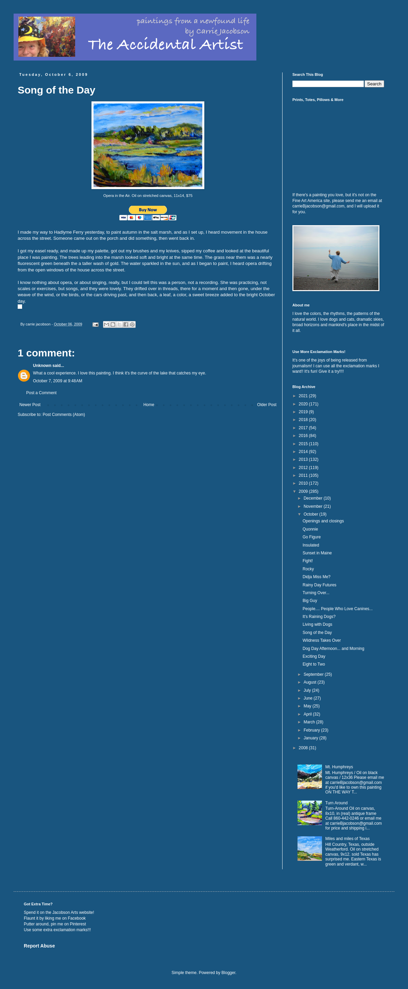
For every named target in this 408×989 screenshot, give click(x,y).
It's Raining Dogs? (319, 616)
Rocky (308, 569)
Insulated (311, 545)
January (311, 738)
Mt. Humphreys (339, 767)
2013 (304, 459)
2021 (304, 395)
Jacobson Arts (65, 912)
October (311, 514)
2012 (304, 467)
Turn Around (336, 803)
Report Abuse (39, 946)
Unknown (42, 365)
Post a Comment (41, 392)
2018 (304, 419)
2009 (304, 491)
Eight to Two (314, 664)
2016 (304, 435)
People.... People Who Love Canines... (338, 608)
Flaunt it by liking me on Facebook (55, 918)
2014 (304, 451)
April (308, 714)
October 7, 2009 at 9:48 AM (57, 381)
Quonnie (310, 529)
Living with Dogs (317, 624)
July (308, 690)
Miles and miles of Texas (347, 838)
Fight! (308, 560)
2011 (304, 475)
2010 (304, 483)
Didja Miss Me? (316, 576)
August (311, 682)
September (314, 674)
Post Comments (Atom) (63, 414)
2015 (304, 443)
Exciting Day (314, 656)
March (310, 722)
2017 (304, 427)
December (314, 498)
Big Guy (310, 600)
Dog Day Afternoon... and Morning (333, 648)
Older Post (266, 404)
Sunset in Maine (317, 553)
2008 (304, 747)
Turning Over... (316, 592)
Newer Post (29, 404)
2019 (304, 411)
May (308, 706)
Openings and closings (323, 521)
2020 (304, 404)
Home (148, 404)
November (314, 506)
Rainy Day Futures (319, 585)
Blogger (228, 972)
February (312, 730)
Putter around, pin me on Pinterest (55, 924)
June (308, 698)
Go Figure (312, 537)
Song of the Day (317, 632)
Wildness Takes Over (322, 640)
